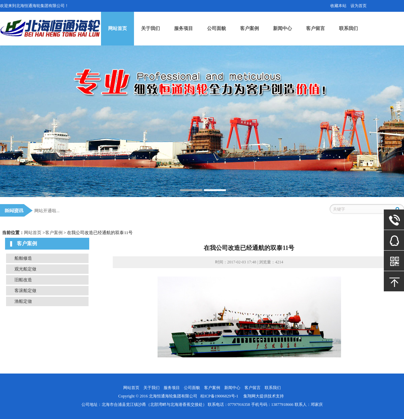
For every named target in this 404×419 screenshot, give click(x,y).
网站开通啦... (47, 210)
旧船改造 (23, 279)
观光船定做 (25, 268)
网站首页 (117, 28)
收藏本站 (338, 5)
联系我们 (348, 28)
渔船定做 (23, 301)
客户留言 (315, 28)
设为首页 (358, 5)
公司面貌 (216, 28)
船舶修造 (23, 258)
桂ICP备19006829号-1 (219, 396)
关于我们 (150, 28)
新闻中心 (282, 28)
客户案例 (249, 28)
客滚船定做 (25, 290)
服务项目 (183, 28)
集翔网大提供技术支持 (263, 396)
